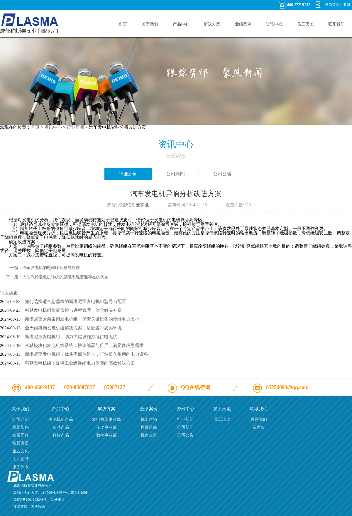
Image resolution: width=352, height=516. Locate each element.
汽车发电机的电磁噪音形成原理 (51, 267)
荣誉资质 (20, 443)
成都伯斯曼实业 (133, 204)
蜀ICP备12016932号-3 (29, 500)
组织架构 (20, 427)
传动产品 (61, 427)
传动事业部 (106, 427)
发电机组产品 (60, 419)
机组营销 (149, 419)
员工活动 (222, 419)
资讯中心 (53, 127)
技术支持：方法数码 (29, 507)
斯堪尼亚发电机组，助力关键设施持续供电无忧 (71, 336)
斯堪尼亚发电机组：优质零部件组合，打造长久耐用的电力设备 (86, 354)
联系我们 (259, 419)
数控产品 (61, 435)
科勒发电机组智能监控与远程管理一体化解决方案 (73, 310)
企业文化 (20, 451)
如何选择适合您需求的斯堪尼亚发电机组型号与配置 (75, 301)
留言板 (259, 427)
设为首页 (332, 5)
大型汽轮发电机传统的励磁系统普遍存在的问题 (65, 277)
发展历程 (20, 435)
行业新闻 (75, 127)
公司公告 (222, 173)
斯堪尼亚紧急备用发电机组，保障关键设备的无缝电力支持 (82, 319)
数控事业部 (106, 435)
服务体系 (20, 467)
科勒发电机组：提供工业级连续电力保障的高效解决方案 (80, 363)
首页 (35, 127)
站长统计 (58, 500)
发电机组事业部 (106, 419)
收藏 (347, 5)
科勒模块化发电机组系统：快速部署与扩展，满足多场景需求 (84, 345)
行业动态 (9, 292)
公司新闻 (175, 173)
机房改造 (149, 435)
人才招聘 (20, 459)
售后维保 (149, 427)
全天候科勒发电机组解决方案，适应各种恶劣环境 (73, 328)
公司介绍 (20, 419)
